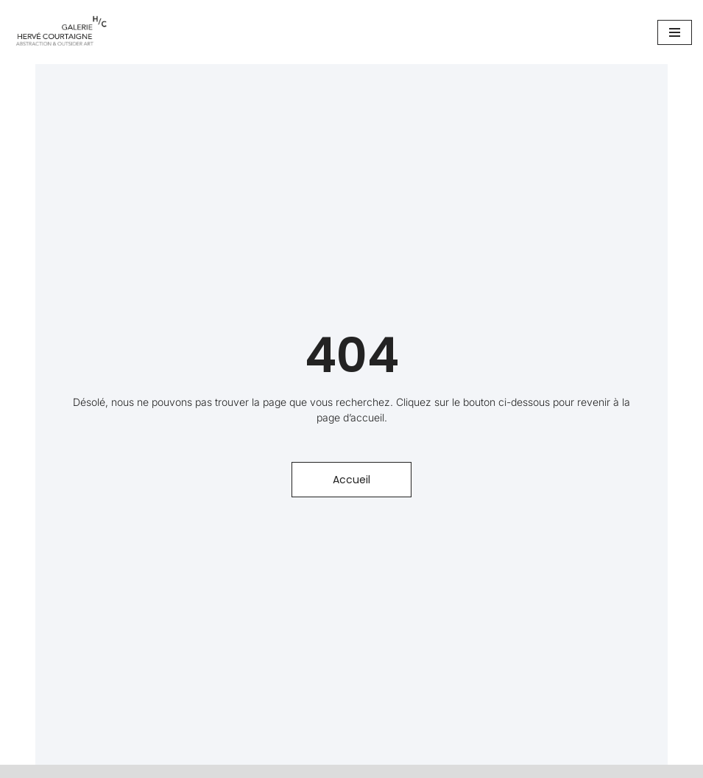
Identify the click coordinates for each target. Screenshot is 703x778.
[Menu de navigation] (674, 32)
